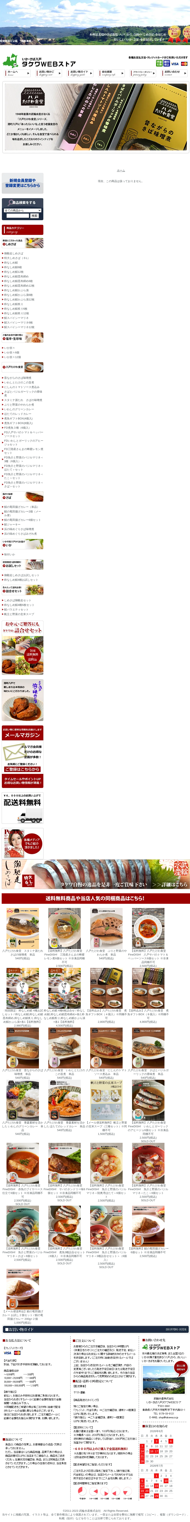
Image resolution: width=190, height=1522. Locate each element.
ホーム (121, 170)
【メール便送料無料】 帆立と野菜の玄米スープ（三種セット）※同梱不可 (106, 1126)
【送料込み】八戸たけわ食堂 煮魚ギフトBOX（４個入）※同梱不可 (106, 1014)
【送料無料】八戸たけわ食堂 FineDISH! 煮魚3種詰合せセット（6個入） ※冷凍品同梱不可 (64, 1252)
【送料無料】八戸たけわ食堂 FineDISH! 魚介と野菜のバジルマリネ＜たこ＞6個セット (148, 1189)
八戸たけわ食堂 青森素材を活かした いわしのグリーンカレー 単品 (23, 1126)
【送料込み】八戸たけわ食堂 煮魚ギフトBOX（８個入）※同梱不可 (148, 1014)
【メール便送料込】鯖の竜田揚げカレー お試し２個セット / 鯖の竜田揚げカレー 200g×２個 (22, 1315)
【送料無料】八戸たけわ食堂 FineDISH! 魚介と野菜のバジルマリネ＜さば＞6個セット (22, 1252)
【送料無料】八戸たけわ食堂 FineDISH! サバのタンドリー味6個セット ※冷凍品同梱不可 (64, 1189)
